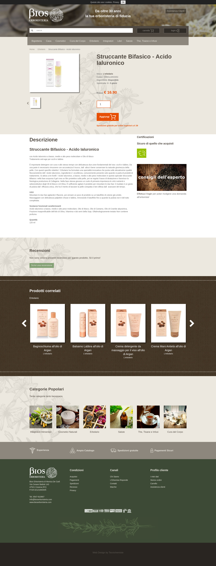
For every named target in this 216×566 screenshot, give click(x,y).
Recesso (73, 487)
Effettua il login (144, 194)
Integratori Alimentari (41, 432)
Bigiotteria (37, 41)
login (175, 30)
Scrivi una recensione (41, 265)
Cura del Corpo (77, 41)
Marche (113, 487)
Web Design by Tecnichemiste (108, 552)
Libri (120, 41)
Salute (129, 41)
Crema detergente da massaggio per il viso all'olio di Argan (128, 350)
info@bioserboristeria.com (40, 499)
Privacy (116, 2)
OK (123, 2)
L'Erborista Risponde (119, 480)
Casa (48, 41)
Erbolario (94, 41)
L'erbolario (108, 74)
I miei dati (154, 477)
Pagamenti (74, 480)
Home (32, 49)
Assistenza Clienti (175, 11)
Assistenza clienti (157, 487)
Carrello (153, 483)
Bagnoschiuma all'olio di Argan (47, 348)
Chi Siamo (114, 477)
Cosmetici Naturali (67, 432)
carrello (148, 30)
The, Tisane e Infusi (147, 41)
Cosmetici (61, 41)
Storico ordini (156, 480)
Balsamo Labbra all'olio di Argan (87, 348)
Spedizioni (74, 483)
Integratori (108, 41)
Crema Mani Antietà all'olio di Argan (168, 348)
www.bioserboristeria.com (40, 502)
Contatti (113, 483)
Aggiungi (107, 117)
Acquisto (73, 477)
